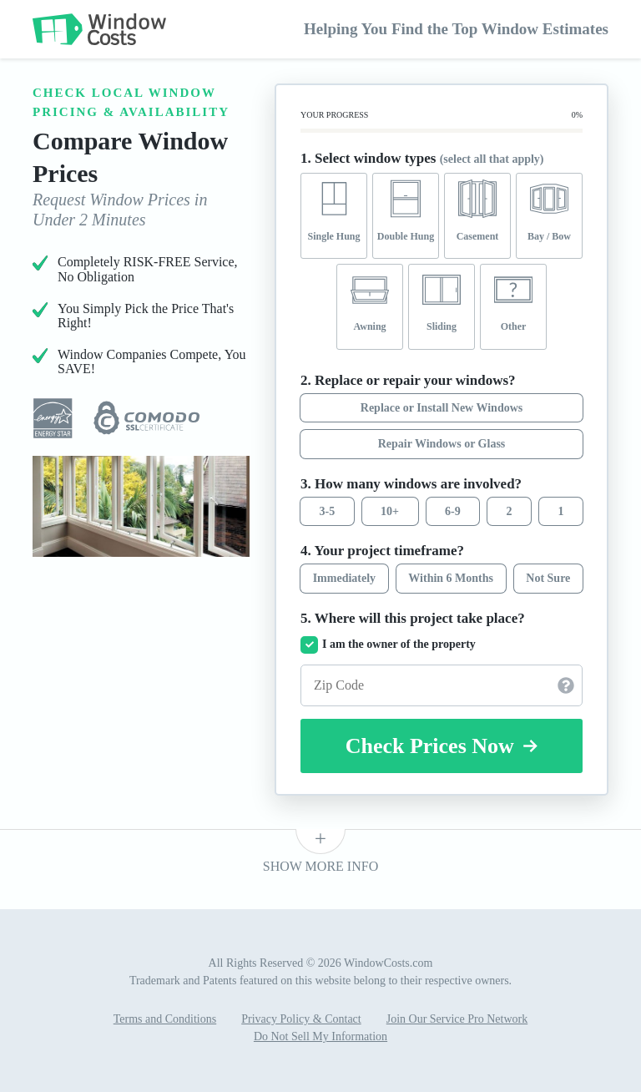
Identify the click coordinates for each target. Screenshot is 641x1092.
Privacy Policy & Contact (301, 1019)
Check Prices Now (442, 746)
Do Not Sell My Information (320, 1036)
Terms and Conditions (165, 1019)
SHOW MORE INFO (320, 866)
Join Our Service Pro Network (457, 1019)
